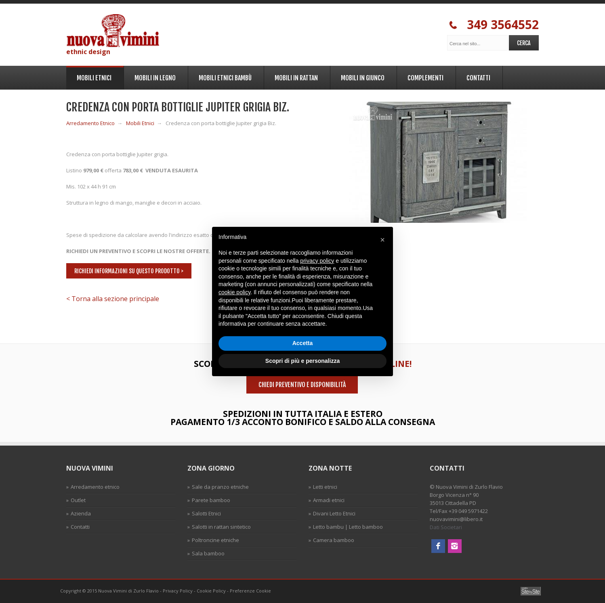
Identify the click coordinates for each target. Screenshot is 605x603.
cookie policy (234, 292)
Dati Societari (446, 527)
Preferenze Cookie (250, 591)
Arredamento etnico (95, 486)
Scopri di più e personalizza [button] (302, 361)
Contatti (477, 76)
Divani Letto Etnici (334, 513)
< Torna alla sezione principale (112, 298)
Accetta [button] (302, 343)
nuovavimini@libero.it (456, 519)
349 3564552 (494, 25)
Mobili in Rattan (295, 76)
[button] (382, 239)
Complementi (424, 76)
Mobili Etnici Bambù (224, 76)
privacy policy (317, 261)
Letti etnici (325, 486)
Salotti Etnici (206, 513)
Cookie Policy (211, 591)
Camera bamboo (333, 540)
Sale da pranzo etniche (220, 486)
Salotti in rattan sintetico (221, 526)
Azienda (81, 513)
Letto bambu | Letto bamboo (348, 526)
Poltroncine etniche (215, 540)
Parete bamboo (211, 500)
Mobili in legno (154, 76)
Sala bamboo (208, 553)
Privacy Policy (178, 591)
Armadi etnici (329, 500)
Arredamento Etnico (90, 123)
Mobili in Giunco (361, 76)
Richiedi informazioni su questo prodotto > (128, 271)
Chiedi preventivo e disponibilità (302, 385)
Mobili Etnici (93, 77)
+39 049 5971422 (468, 511)
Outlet (78, 500)
